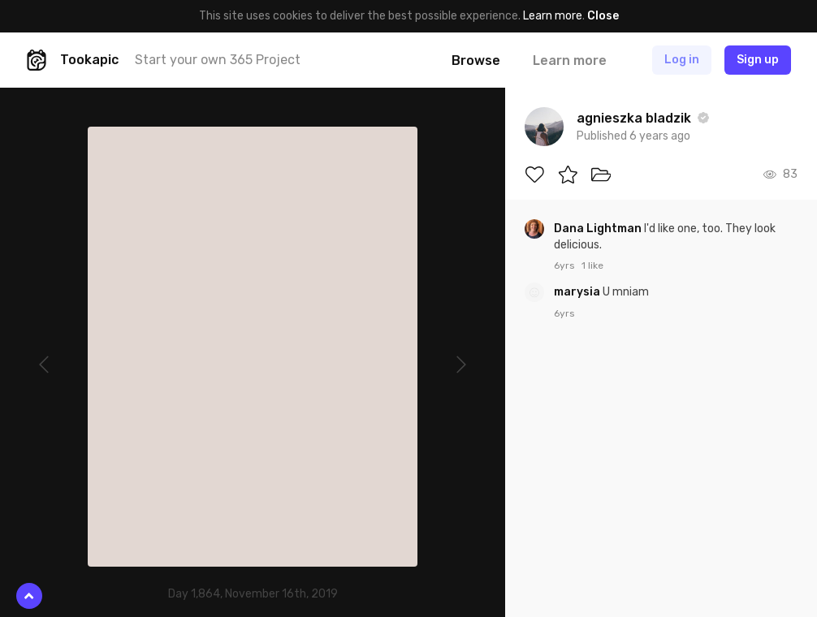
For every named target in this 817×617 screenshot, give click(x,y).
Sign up (758, 60)
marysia (578, 292)
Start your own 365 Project (217, 59)
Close (603, 16)
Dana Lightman (599, 228)
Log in (681, 60)
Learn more (552, 16)
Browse (476, 60)
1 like (592, 265)
